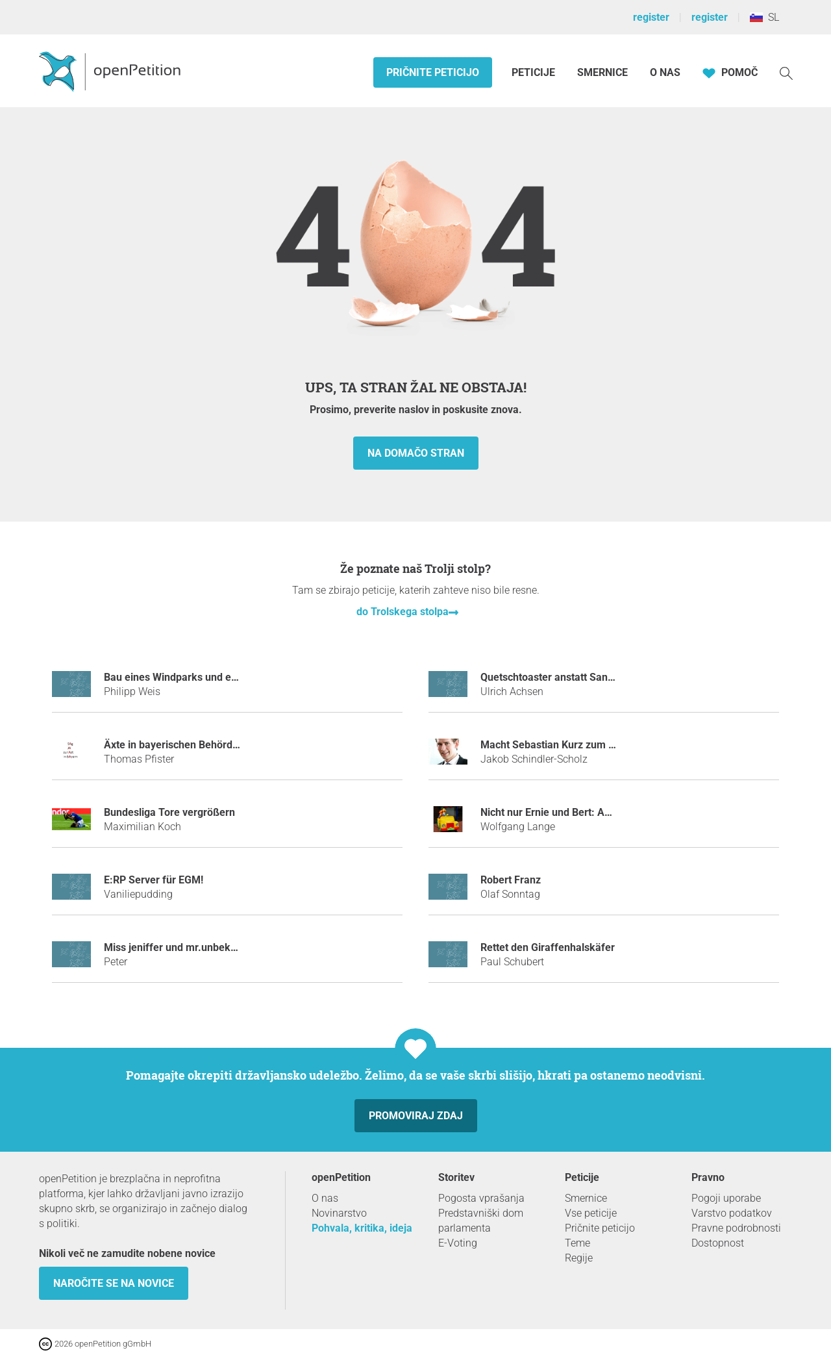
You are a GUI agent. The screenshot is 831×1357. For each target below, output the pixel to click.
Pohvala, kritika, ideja (362, 1228)
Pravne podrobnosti (736, 1228)
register (651, 17)
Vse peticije (591, 1213)
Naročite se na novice (113, 1283)
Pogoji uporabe (726, 1198)
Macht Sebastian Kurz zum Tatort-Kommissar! (588, 745)
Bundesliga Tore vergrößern (169, 812)
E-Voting (457, 1243)
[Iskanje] (786, 72)
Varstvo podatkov (731, 1213)
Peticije (535, 72)
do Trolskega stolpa (402, 611)
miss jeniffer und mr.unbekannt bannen (196, 947)
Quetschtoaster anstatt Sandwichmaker (572, 677)
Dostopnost (717, 1243)
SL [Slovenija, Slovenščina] (764, 17)
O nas (665, 72)
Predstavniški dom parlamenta (480, 1220)
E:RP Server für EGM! (153, 880)
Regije (579, 1258)
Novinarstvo (339, 1213)
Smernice (602, 72)
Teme (577, 1243)
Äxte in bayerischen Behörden (174, 745)
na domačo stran (415, 453)
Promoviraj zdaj (416, 1116)
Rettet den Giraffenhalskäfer (547, 947)
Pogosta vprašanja (481, 1198)
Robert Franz (510, 880)
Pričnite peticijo (432, 72)
